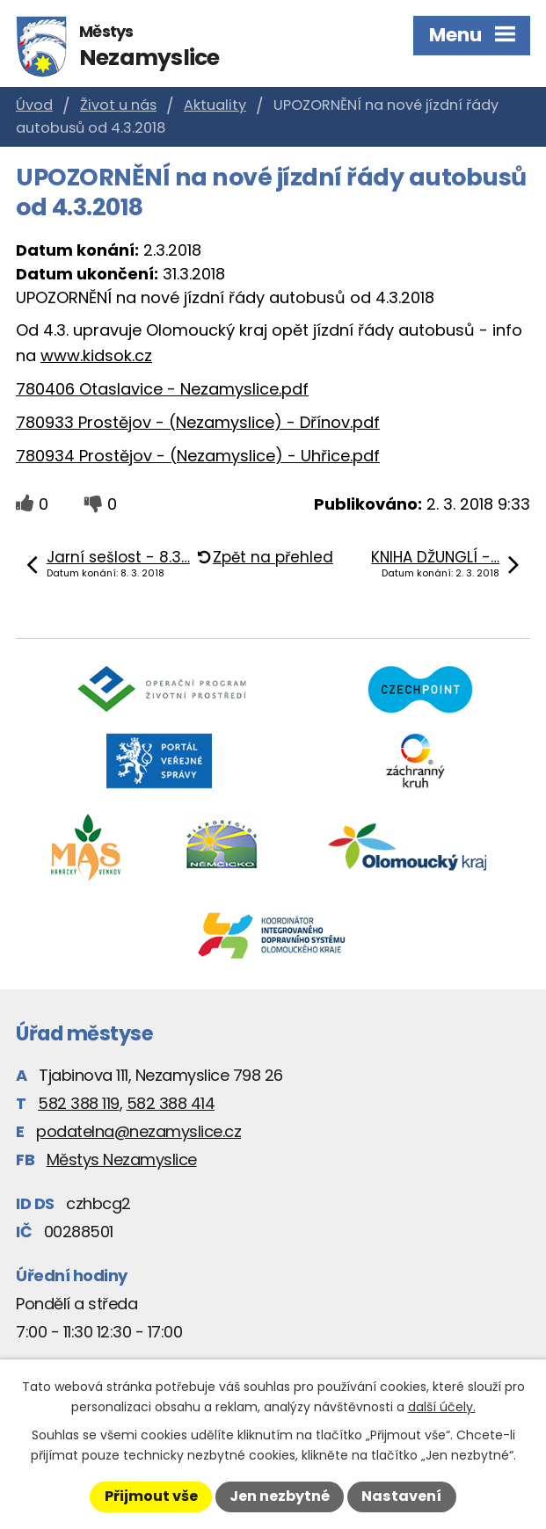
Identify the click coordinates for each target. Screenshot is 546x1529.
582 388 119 (79, 1103)
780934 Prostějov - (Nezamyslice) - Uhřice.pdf (198, 456)
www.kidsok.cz (96, 355)
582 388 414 (171, 1103)
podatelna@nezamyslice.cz (138, 1131)
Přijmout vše (151, 1496)
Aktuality (215, 105)
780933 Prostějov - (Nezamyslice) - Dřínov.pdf (198, 422)
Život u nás (118, 105)
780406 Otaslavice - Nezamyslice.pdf (162, 389)
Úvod (34, 105)
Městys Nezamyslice (122, 1159)
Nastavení (401, 1496)
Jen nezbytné (279, 1496)
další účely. (442, 1407)
